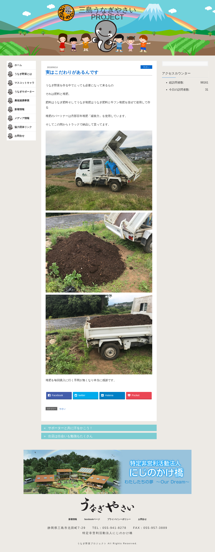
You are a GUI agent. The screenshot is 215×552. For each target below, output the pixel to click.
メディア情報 (18, 118)
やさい (146, 67)
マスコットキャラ (20, 83)
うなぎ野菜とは (19, 74)
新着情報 (15, 109)
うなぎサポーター (20, 91)
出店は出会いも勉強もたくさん (70, 436)
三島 (107, 13)
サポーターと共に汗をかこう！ (70, 428)
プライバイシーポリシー (119, 519)
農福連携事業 (18, 100)
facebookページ (92, 519)
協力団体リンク (19, 127)
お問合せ (15, 136)
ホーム (14, 65)
